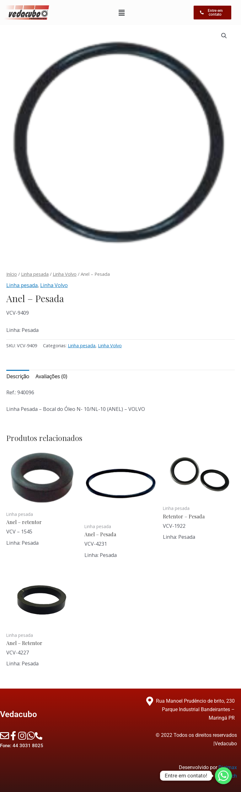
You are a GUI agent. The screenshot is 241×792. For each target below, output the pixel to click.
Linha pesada (35, 274)
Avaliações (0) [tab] (51, 376)
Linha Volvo (65, 274)
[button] (224, 35)
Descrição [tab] (17, 376)
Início (11, 274)
